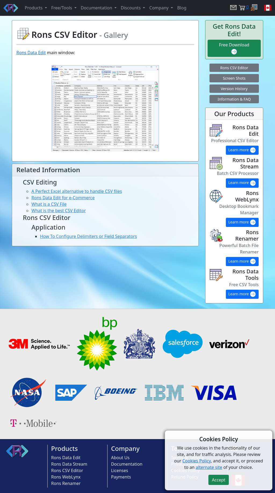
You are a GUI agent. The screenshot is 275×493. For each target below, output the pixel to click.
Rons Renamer (66, 483)
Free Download (234, 48)
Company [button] (159, 8)
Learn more (242, 150)
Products (64, 448)
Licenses (119, 470)
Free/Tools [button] (62, 8)
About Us (120, 458)
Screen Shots (234, 78)
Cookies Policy (196, 461)
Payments (121, 477)
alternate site (209, 467)
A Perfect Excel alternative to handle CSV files (76, 191)
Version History (234, 88)
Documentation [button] (97, 8)
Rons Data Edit (31, 53)
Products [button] (34, 8)
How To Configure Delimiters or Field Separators (88, 236)
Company (125, 448)
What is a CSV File (49, 204)
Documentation (126, 464)
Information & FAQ (234, 99)
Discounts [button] (131, 8)
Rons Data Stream (69, 464)
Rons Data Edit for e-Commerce (63, 198)
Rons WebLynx (66, 477)
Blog (181, 8)
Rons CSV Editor (234, 67)
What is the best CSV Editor (58, 211)
